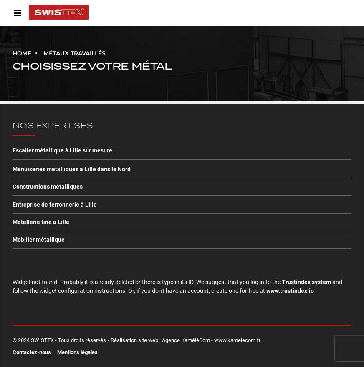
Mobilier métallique (39, 239)
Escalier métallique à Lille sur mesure (62, 150)
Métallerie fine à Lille (41, 222)
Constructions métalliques (48, 186)
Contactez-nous (32, 352)
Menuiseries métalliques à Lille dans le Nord (72, 169)
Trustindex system (306, 282)
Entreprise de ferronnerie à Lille (55, 204)
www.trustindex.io (290, 290)
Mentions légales (77, 352)
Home (22, 53)
